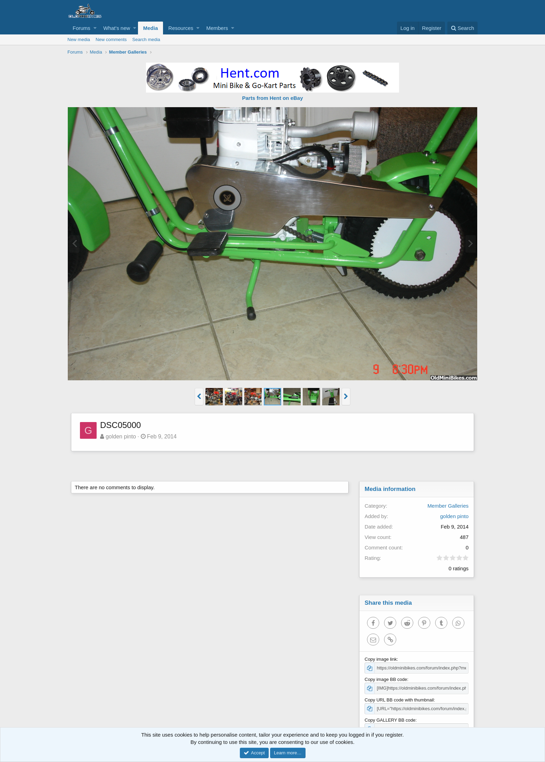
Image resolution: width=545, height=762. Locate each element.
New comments (111, 39)
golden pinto (121, 436)
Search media (146, 39)
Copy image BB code (386, 679)
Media (150, 28)
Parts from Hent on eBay (272, 98)
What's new (116, 28)
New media (78, 39)
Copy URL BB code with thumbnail (399, 700)
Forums (81, 28)
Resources (180, 28)
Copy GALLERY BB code (390, 720)
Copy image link (381, 659)
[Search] (462, 28)
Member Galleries (448, 506)
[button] (95, 28)
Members (217, 28)
